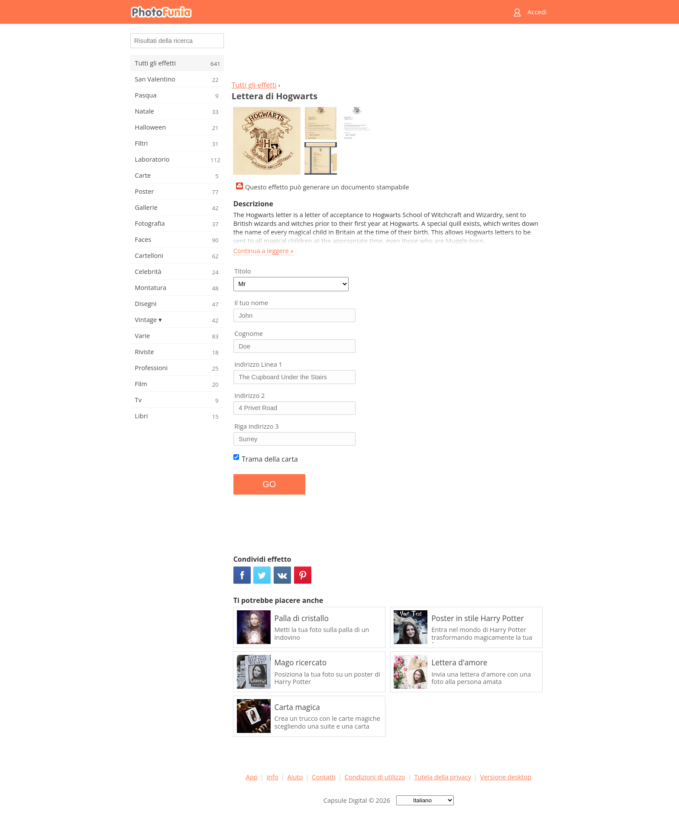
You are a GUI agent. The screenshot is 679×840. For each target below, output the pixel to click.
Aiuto (295, 776)
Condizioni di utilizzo (375, 776)
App (252, 776)
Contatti (324, 776)
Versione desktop (505, 776)
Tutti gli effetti (254, 85)
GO (269, 484)
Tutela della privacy (442, 776)
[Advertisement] (388, 54)
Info (272, 776)
